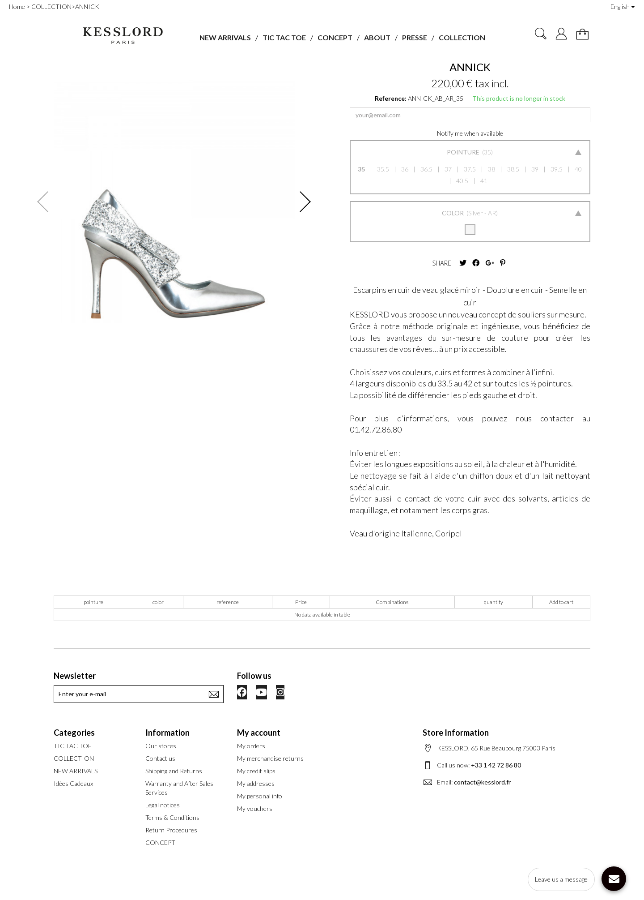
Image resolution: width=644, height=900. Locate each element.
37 (448, 169)
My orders (251, 746)
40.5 (462, 180)
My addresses (256, 783)
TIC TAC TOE (284, 37)
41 (483, 180)
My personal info (259, 796)
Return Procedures (171, 830)
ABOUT (377, 37)
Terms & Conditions (172, 817)
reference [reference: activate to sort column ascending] (227, 602)
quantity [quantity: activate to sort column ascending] (493, 602)
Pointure (464, 152)
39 (534, 169)
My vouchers (254, 808)
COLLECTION (462, 37)
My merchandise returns (270, 758)
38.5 (513, 169)
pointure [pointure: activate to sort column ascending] (93, 602)
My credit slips (256, 771)
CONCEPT (335, 37)
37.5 (470, 169)
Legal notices (162, 805)
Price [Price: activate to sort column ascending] (301, 602)
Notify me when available (470, 133)
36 (404, 169)
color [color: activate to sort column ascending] (158, 602)
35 (361, 169)
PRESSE (414, 37)
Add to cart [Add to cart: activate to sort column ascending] (561, 602)
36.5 (426, 169)
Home (17, 6)
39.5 (557, 169)
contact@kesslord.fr (482, 782)
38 (491, 169)
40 (578, 169)
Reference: (391, 98)
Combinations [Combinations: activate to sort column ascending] (392, 602)
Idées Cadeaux (73, 783)
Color (453, 213)
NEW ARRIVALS (225, 37)
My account (258, 732)
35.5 (383, 169)
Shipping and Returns (173, 771)
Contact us (160, 758)
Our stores (160, 746)
